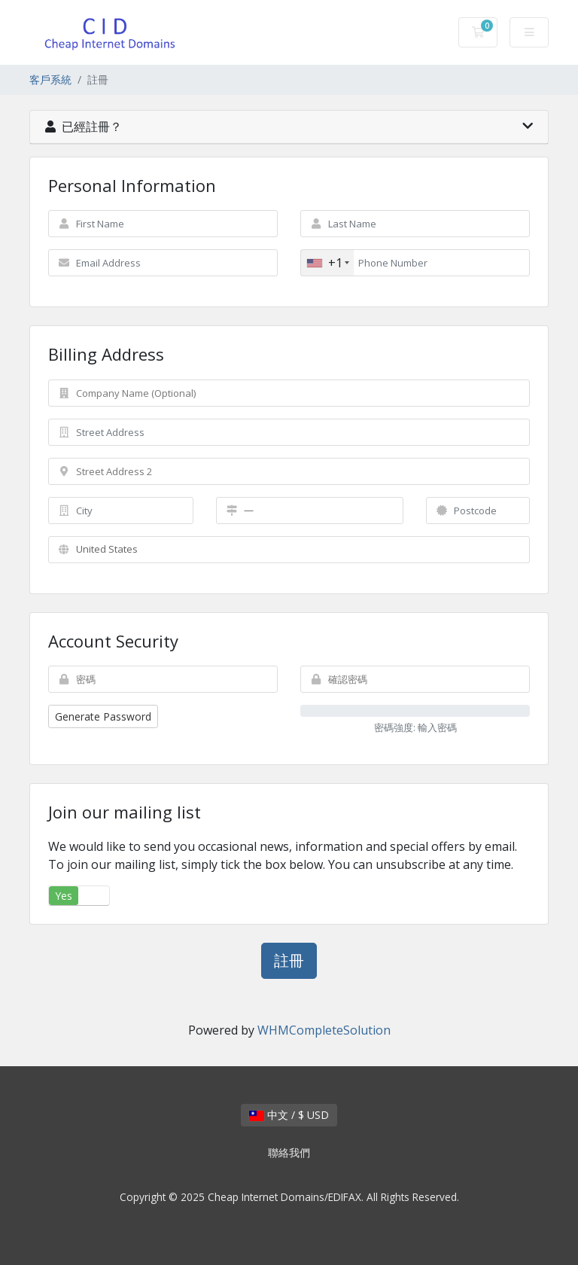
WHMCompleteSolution (324, 1030)
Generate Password (103, 716)
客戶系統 (50, 79)
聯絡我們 (289, 1152)
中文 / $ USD (289, 1115)
